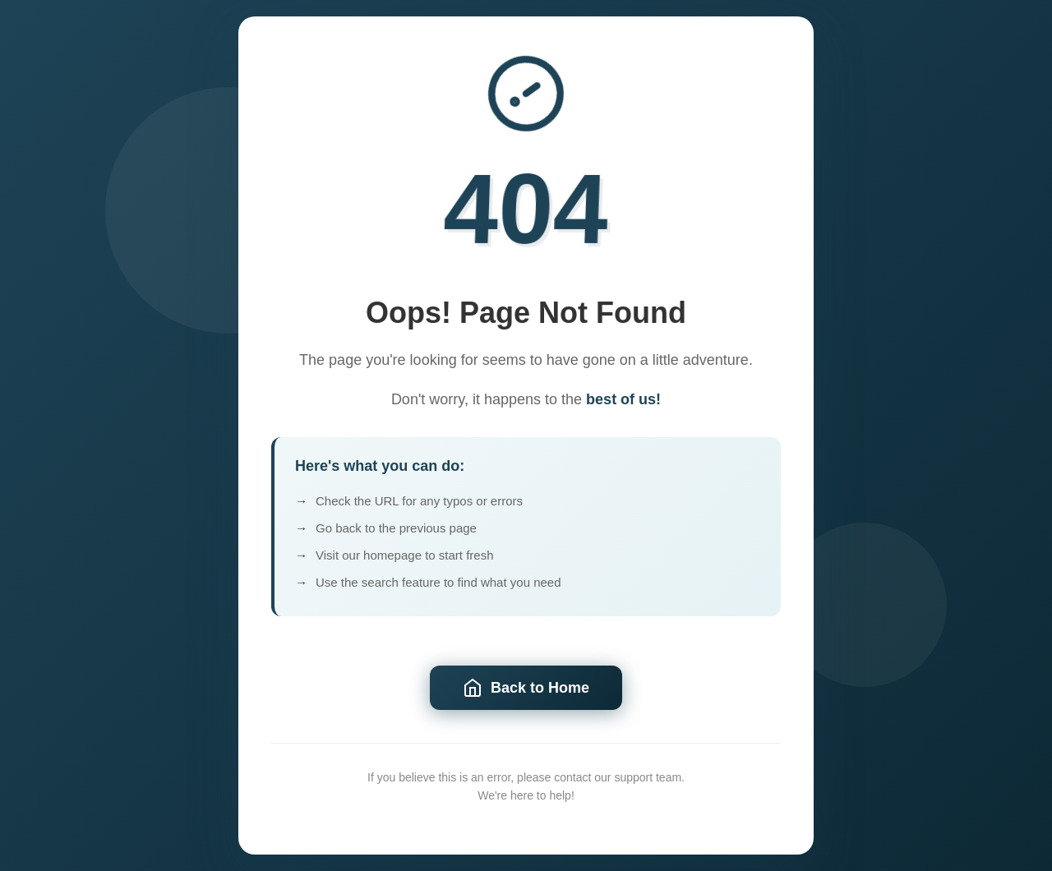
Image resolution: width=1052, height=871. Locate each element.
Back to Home (526, 688)
